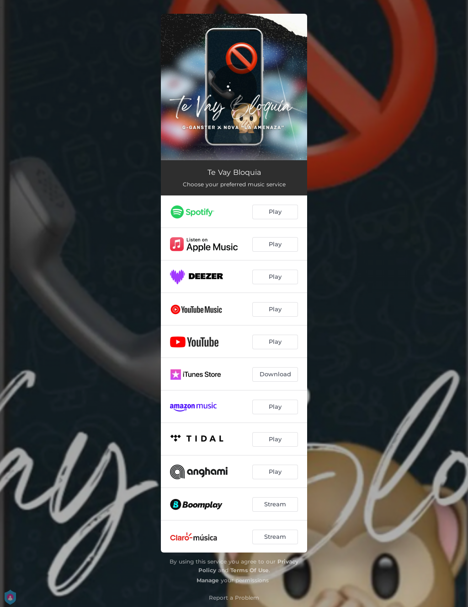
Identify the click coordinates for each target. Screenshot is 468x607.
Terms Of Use (249, 570)
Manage (208, 580)
